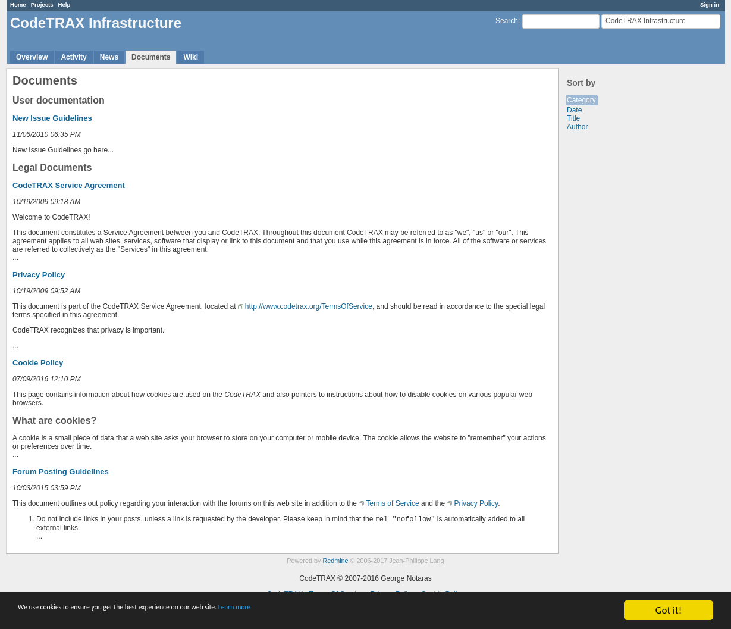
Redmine (335, 560)
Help (64, 4)
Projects (42, 4)
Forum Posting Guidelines (60, 471)
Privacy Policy (38, 274)
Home (18, 4)
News (109, 57)
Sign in (709, 4)
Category (581, 100)
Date (574, 110)
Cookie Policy (37, 362)
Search (506, 21)
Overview (32, 57)
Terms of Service (392, 503)
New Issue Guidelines (52, 118)
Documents (150, 57)
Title (573, 118)
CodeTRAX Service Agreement (68, 185)
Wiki (190, 57)
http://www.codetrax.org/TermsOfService (308, 306)
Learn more (332, 611)
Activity (73, 57)
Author (577, 127)
